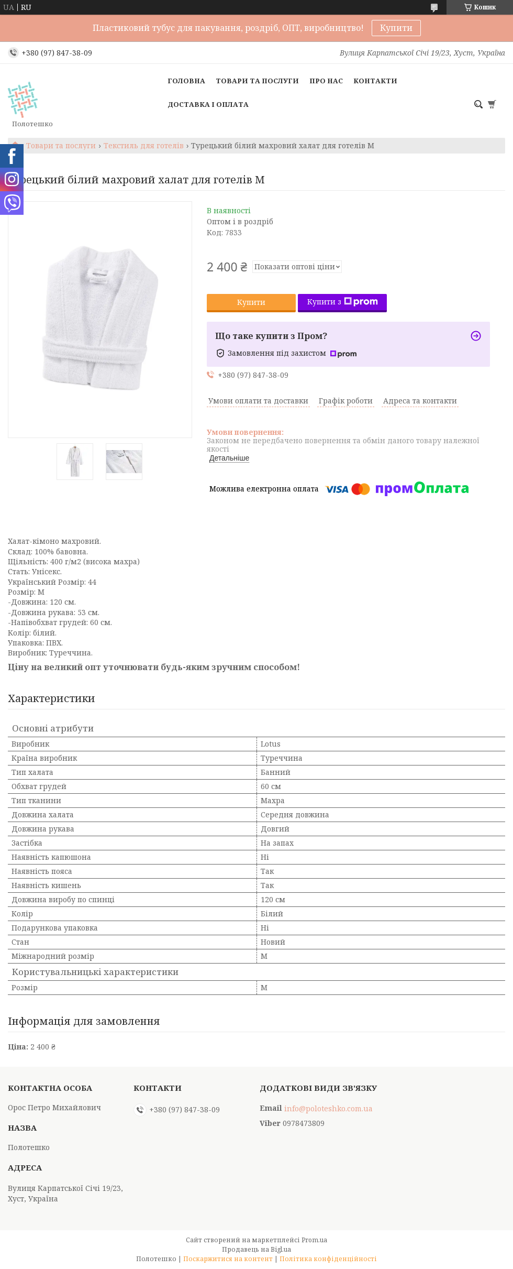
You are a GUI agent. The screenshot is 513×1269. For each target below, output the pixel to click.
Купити (396, 28)
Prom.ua (314, 1239)
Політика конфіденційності (328, 1258)
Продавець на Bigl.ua (256, 1249)
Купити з (342, 302)
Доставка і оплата (208, 104)
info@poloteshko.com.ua (328, 1108)
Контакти (375, 80)
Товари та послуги (257, 80)
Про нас (326, 80)
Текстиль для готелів (144, 145)
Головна (186, 80)
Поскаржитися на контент (228, 1258)
